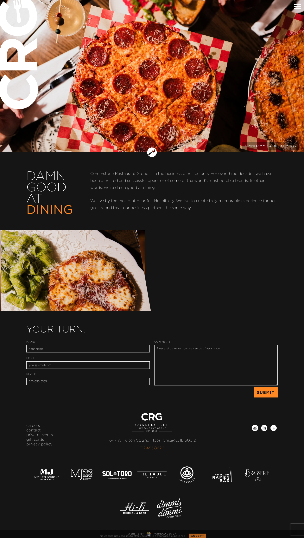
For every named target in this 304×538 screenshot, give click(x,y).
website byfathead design (152, 533)
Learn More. (140, 276)
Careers (33, 425)
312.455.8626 (152, 448)
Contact (33, 430)
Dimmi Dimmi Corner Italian (270, 146)
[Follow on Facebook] (273, 428)
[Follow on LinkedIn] (264, 428)
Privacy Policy (39, 444)
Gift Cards (35, 439)
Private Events (39, 434)
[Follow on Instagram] (255, 428)
